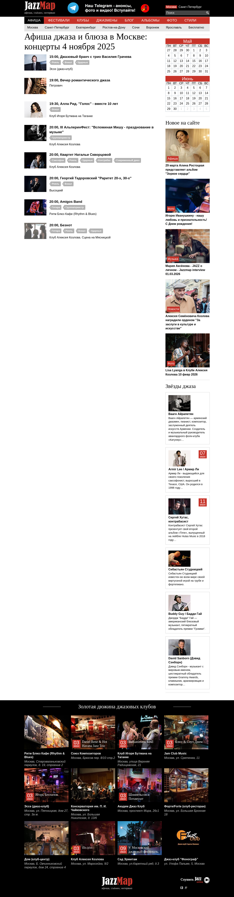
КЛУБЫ (83, 20)
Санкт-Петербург (190, 6)
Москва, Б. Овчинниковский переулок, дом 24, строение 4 (45, 865)
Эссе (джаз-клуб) (36, 806)
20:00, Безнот (60, 225)
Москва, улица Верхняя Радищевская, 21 (134, 763)
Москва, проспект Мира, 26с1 (138, 810)
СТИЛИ (190, 20)
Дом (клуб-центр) (36, 859)
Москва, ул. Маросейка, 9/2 (89, 863)
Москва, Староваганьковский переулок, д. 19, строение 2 (45, 763)
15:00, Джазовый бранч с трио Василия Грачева (90, 57)
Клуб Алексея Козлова (87, 859)
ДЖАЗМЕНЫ (106, 20)
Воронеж (152, 27)
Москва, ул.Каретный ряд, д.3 (138, 863)
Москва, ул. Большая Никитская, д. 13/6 (85, 816)
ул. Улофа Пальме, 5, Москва (184, 863)
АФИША (34, 20)
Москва (171, 6)
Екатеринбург (86, 27)
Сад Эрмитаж (127, 859)
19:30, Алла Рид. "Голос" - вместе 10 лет (83, 104)
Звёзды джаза (180, 386)
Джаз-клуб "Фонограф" (181, 859)
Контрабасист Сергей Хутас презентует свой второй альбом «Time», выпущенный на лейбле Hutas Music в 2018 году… (186, 532)
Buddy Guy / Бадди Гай (185, 613)
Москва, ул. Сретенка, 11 (182, 757)
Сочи (135, 27)
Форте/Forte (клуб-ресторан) (185, 806)
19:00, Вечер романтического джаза (79, 80)
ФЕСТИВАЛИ (59, 20)
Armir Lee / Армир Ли (183, 469)
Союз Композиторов (86, 753)
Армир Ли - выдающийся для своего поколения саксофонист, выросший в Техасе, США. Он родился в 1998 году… (186, 480)
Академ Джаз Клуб (131, 806)
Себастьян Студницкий (185, 569)
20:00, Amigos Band (65, 202)
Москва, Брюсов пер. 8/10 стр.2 (93, 757)
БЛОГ (129, 20)
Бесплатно (196, 27)
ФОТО (172, 20)
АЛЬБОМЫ (151, 20)
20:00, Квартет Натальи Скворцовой (80, 155)
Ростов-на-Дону (114, 27)
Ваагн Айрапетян (180, 414)
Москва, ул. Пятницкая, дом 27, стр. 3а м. (46, 812)
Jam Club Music (175, 753)
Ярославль (174, 27)
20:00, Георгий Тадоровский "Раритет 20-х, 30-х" (90, 178)
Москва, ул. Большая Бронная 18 (184, 812)
